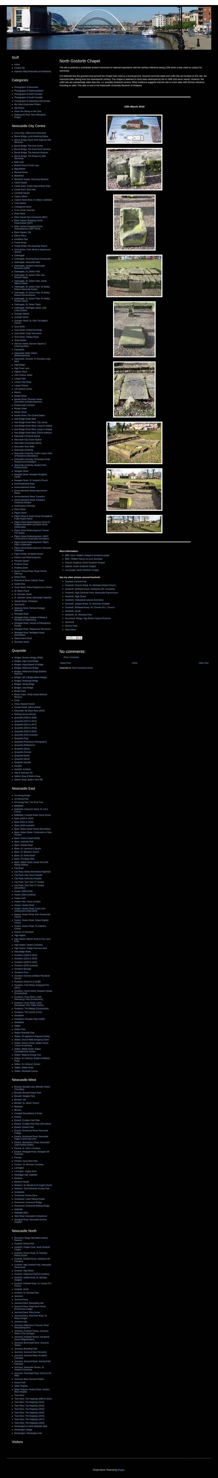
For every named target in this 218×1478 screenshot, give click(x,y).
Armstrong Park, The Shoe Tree (28, 802)
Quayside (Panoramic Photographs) (30, 742)
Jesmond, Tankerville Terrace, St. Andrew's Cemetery (29, 1368)
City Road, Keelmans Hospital (27, 878)
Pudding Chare (21, 568)
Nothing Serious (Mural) (25, 714)
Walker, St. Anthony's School (27, 1064)
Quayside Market (22, 759)
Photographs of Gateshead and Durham (32, 101)
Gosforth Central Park (76, 581)
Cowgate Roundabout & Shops (28, 1113)
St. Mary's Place (21, 591)
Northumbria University (24, 506)
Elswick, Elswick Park (24, 1127)
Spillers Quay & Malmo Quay (27, 776)
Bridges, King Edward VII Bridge (28, 664)
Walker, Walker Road (23, 1067)
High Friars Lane (21, 368)
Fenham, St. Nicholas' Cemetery (28, 1164)
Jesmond (69, 622)
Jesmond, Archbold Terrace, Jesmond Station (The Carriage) (31, 1332)
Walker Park (19, 1029)
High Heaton (20, 935)
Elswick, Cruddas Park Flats (27, 1120)
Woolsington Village (23, 1429)
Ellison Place (20, 236)
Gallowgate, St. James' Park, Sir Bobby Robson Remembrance (32, 293)
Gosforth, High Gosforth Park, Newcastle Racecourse (91, 592)
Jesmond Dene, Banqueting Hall (28, 1303)
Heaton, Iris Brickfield (23, 932)
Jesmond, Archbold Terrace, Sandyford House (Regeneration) (31, 1338)
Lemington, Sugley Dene (25, 1171)
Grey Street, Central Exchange (28, 330)
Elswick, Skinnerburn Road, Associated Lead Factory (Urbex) (32, 1143)
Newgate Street (21, 471)
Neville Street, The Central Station (29, 415)
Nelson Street (20, 412)
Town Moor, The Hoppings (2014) (29, 1409)
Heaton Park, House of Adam (27, 901)
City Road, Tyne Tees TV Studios (29, 882)
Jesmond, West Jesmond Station (29, 1379)
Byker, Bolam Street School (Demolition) (32, 829)
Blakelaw (18, 1106)
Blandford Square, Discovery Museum (31, 179)
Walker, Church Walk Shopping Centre (31, 1040)
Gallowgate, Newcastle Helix (27, 262)
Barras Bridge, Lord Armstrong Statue (31, 136)
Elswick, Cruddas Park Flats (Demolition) (32, 1124)
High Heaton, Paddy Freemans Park (30, 948)
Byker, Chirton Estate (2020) (27, 838)
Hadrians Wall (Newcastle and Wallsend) (32, 71)
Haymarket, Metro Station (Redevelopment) (25, 354)
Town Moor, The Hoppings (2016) (29, 1416)
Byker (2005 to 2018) (23, 818)
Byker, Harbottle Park (23, 841)
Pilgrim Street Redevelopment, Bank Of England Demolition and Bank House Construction (32, 524)
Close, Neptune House (24, 704)
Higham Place (20, 372)
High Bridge (19, 365)
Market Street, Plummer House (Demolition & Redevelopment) (28, 400)
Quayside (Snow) (22, 749)
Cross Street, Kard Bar (24, 210)
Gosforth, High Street (75, 596)
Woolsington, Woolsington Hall (28, 1433)
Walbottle (18, 1209)
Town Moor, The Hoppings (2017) (29, 1419)
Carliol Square (20, 182)
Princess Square (21, 561)
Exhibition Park (21, 239)
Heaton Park (20, 898)
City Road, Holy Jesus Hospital (28, 875)
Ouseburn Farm (21, 972)
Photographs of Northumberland (28, 91)
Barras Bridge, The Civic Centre (28, 146)
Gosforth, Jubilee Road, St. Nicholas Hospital (87, 603)
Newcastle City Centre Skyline (28, 439)
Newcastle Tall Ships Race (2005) (29, 711)
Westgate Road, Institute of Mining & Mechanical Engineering (30, 618)
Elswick (17, 1117)
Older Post (203, 663)
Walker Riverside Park (24, 1033)
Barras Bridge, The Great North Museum (32, 149)
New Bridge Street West (25, 419)
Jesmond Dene (21, 1299)
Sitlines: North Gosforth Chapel (80, 566)
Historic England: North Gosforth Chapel (85, 562)
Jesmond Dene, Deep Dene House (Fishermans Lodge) (30, 1307)
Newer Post (65, 663)
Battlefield (18, 806)
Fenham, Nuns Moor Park (26, 1161)
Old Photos (19, 108)
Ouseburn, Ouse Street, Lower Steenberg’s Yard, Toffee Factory (29, 1004)
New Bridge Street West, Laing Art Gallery (33, 426)
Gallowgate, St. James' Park (27, 271)
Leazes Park (20, 378)
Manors (17, 392)
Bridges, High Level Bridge (26, 661)
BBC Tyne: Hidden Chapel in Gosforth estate (87, 555)
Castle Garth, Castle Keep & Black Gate (32, 186)
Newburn (18, 1178)
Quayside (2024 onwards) (26, 735)
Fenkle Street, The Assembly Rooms (30, 246)
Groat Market (20, 340)
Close (17, 700)
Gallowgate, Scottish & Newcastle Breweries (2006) (29, 267)
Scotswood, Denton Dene (25, 1195)
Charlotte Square (22, 193)
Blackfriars (19, 176)
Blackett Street (21, 172)
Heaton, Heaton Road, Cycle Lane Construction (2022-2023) (29, 909)
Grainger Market (21, 314)
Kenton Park (71, 626)
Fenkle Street (20, 242)
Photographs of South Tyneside (28, 97)
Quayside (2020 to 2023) (25, 731)
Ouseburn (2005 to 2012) (25, 955)
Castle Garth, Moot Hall (24, 189)
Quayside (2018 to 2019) (25, 728)
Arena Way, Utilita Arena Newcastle (30, 133)
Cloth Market (20, 203)
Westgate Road (21, 614)
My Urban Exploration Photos (27, 104)
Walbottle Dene (21, 1213)
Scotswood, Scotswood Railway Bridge (31, 1206)
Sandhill (18, 766)
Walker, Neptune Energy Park (27, 1055)
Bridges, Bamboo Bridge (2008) (28, 657)
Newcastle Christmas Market (27, 436)
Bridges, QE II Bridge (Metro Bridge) (30, 677)
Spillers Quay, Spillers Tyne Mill (28, 779)
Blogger (121, 1470)
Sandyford (19, 1015)
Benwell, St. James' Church (26, 1103)
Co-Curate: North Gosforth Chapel (82, 570)
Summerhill (19, 604)
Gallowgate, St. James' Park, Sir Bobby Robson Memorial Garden (32, 288)
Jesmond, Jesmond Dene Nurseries (30, 1352)
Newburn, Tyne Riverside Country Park (31, 1188)
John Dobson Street (23, 375)
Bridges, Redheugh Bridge (26, 681)
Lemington (19, 1168)
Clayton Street (20, 196)
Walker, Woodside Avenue (26, 1071)
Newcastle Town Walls (24, 446)
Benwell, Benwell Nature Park (27, 1093)
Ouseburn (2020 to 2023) (25, 962)
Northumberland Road (24, 484)
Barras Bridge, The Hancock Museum (31, 152)
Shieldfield (19, 1022)
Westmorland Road (23, 638)
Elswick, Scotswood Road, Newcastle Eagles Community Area (31, 1137)
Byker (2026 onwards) (24, 825)
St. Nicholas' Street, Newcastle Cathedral (32, 597)
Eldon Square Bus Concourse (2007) (30, 217)
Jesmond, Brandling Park (25, 1349)
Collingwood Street (22, 207)
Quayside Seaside (22, 762)
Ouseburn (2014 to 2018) (25, 958)
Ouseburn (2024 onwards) (26, 965)
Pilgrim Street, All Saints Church (28, 554)
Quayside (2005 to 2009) (25, 717)
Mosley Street (20, 408)
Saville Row (19, 584)
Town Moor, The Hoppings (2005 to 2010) (33, 1399)
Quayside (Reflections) (24, 745)
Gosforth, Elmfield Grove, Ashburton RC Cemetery (90, 589)
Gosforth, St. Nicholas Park (78, 614)
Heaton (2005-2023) (23, 891)
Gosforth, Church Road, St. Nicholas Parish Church (90, 585)
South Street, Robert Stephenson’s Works (33, 587)
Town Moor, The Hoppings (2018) (29, 1423)
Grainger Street (21, 317)
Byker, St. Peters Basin (24, 855)
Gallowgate (19, 255)
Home (135, 663)
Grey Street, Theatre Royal (26, 337)
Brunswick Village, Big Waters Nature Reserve (88, 618)
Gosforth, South (73, 611)
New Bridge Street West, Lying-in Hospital (33, 429)
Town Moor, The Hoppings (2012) (29, 1405)
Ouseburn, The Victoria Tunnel (28, 1012)
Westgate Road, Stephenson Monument (32, 629)
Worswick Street (21, 642)
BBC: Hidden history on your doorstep (83, 559)
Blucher (17, 1110)
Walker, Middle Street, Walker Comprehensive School (27, 1050)
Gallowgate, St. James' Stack (27, 304)
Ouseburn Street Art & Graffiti (27, 982)
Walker (17, 1026)
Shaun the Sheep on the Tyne (27, 111)
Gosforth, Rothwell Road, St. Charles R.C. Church (89, 607)
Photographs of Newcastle (26, 87)
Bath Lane (19, 162)
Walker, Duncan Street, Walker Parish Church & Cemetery (31, 1044)
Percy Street (20, 509)
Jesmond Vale (20, 1322)
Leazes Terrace (21, 385)
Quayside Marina (22, 755)
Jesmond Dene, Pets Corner (27, 1312)
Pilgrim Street (20, 513)
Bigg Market (19, 169)
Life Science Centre (23, 389)
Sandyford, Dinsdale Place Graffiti (29, 1019)
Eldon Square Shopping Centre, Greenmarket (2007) (28, 221)
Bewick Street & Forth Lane (26, 165)
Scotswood (19, 1192)
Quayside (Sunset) (22, 752)
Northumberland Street (24, 487)
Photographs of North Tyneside (28, 94)
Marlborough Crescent (24, 405)
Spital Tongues (21, 1386)
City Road (18, 868)
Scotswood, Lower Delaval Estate (29, 1199)
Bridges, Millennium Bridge (26, 668)
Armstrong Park (21, 799)
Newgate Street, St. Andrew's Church (31, 480)
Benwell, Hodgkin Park (24, 1096)
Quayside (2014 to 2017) (25, 724)
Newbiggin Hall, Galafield (25, 1175)
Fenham (18, 1157)
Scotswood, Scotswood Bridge (28, 1202)
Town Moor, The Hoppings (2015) (29, 1412)
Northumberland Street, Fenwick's (29, 496)
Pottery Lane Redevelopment (27, 557)
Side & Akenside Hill (23, 773)
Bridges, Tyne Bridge (23, 688)
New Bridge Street (22, 951)
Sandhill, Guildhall (22, 769)
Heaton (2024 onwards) (24, 895)
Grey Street (19, 326)
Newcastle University (23, 450)
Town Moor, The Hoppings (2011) (29, 1402)
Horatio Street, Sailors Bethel (27, 707)
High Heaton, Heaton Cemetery (28, 945)
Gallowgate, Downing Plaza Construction (32, 259)
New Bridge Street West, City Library (30, 422)
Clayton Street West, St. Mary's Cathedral (33, 200)
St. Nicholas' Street (23, 594)
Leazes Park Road (22, 382)
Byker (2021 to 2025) (23, 822)
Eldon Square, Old (22, 232)
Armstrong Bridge (22, 795)
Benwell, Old (20, 1099)
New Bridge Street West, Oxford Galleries (33, 433)
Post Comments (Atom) (82, 668)
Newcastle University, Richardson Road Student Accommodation (32, 460)
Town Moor (70, 629)
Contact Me (19, 68)
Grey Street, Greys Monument (27, 333)
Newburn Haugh (21, 1182)
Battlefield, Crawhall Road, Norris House (32, 815)
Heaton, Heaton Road (24, 905)
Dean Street (19, 213)
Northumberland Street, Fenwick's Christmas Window (29, 501)
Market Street (20, 396)
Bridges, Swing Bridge (24, 684)
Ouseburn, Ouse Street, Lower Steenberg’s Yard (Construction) (28, 998)
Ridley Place (20, 577)
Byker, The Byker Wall (24, 859)
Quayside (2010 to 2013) (25, 721)
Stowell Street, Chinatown (26, 601)
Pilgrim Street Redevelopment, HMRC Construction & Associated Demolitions (31, 537)
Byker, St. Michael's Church (26, 852)
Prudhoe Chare (21, 564)
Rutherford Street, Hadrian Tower (29, 580)
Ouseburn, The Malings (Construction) (31, 1008)
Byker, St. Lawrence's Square (27, 848)
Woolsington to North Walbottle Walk (30, 1426)
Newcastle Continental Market (27, 443)
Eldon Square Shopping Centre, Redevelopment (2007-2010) (28, 227)
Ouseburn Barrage (22, 969)
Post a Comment (71, 657)
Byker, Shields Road (23, 845)
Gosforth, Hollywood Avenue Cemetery (84, 600)
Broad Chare (20, 691)
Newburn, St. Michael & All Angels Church (33, 1185)
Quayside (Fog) (21, 738)
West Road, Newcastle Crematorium (30, 1216)
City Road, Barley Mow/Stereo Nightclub (32, 872)
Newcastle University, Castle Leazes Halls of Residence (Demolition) (33, 454)
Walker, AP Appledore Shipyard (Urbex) (32, 1036)
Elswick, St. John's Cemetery (27, 1148)
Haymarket (19, 349)
